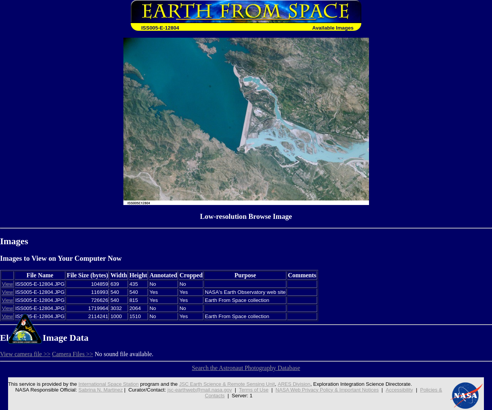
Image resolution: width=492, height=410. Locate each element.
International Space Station (106, 384)
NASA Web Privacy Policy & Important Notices (328, 390)
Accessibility (401, 390)
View (7, 284)
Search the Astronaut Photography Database (246, 368)
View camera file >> (25, 354)
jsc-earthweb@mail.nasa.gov (198, 390)
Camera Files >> (72, 354)
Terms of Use (253, 390)
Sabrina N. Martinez (98, 390)
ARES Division (294, 384)
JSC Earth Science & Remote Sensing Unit (226, 384)
